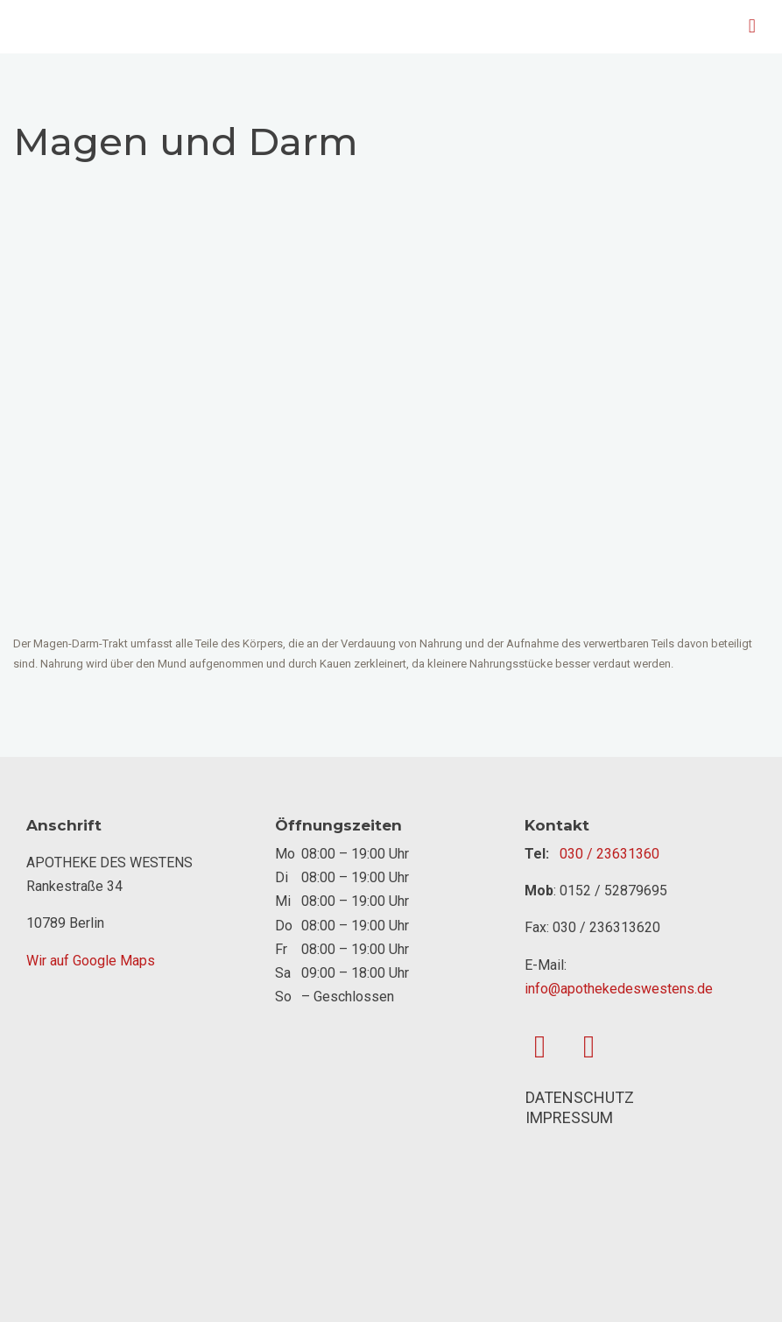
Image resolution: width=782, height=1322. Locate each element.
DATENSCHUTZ (579, 1097)
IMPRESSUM (569, 1117)
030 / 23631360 (609, 853)
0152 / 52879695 (613, 890)
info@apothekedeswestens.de (619, 988)
